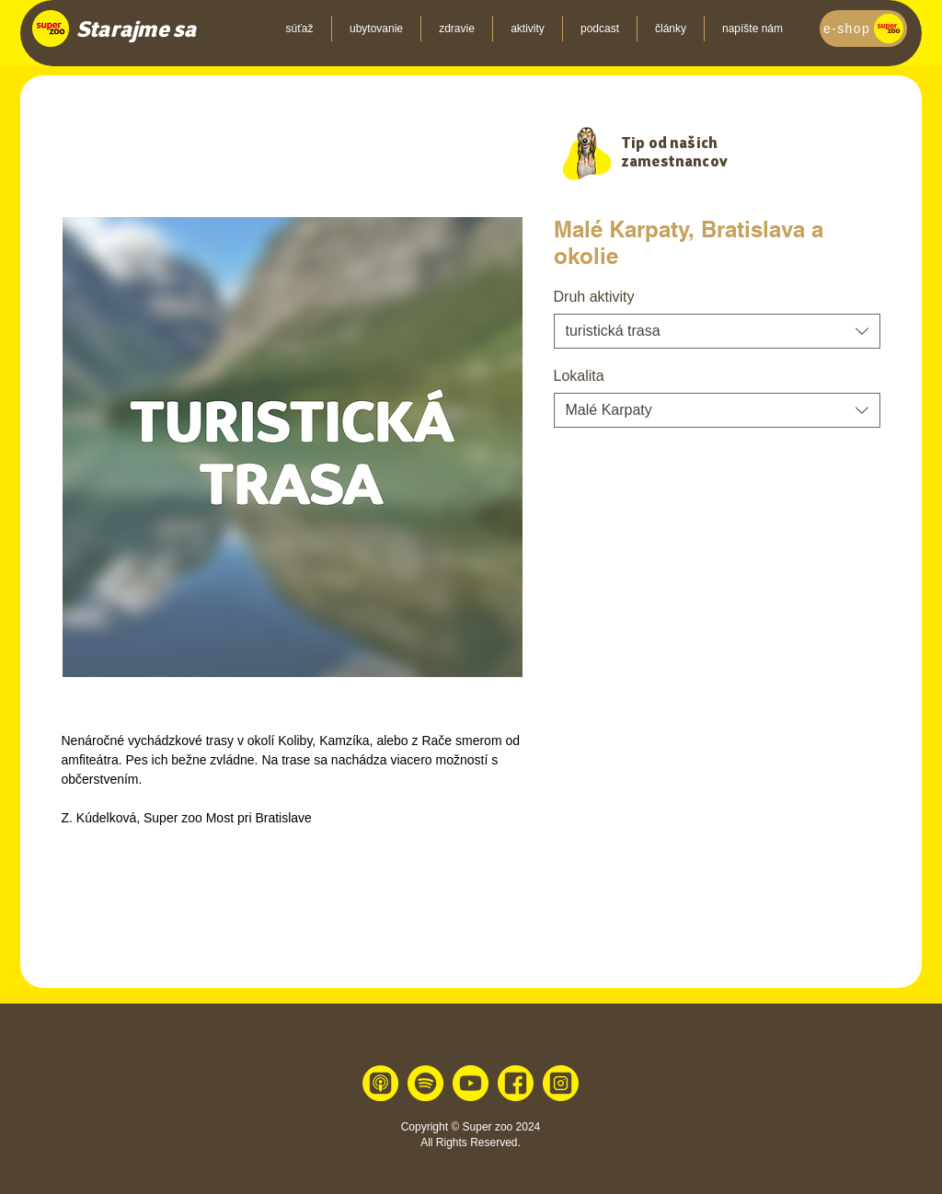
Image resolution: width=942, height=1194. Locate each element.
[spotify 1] (425, 1083)
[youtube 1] (470, 1083)
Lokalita (579, 376)
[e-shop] (863, 28)
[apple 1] (380, 1083)
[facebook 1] (516, 1083)
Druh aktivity (594, 296)
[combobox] (717, 331)
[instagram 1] (561, 1083)
